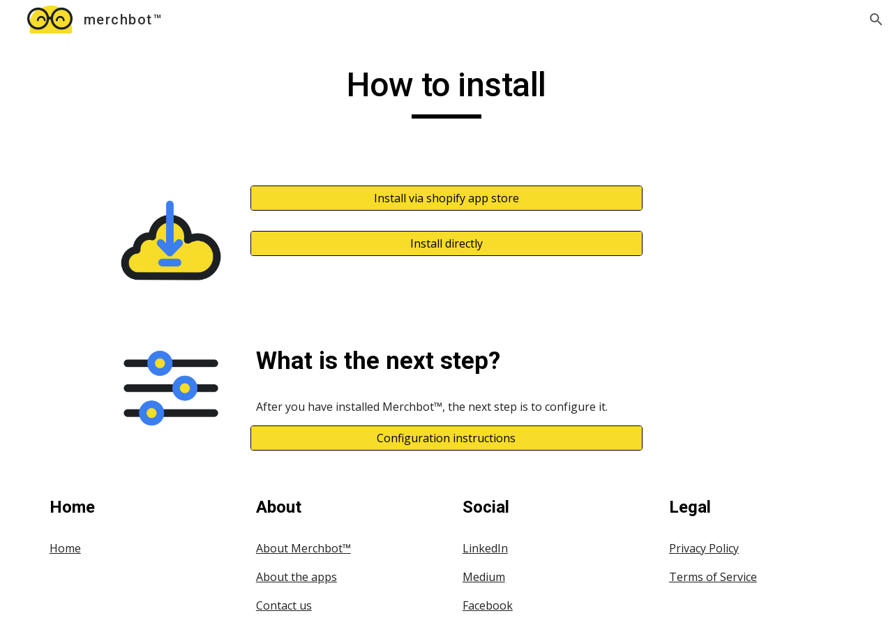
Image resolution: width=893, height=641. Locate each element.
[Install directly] (446, 243)
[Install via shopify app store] (446, 198)
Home (65, 548)
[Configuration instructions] (446, 438)
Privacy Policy (704, 548)
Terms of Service (713, 577)
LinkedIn (485, 548)
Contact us (284, 605)
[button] (876, 19)
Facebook (488, 605)
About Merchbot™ (303, 548)
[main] (446, 91)
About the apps (296, 577)
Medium (484, 577)
